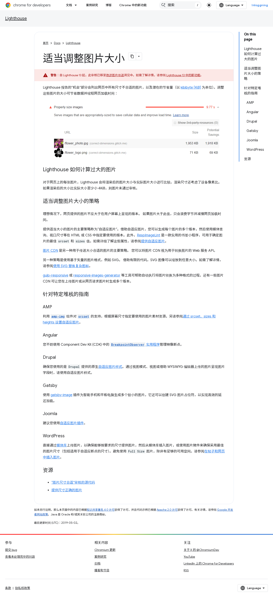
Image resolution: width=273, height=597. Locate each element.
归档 (97, 563)
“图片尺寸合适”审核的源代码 (73, 482)
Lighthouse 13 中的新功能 (183, 75)
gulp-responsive (55, 275)
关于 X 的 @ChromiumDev (201, 550)
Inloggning (260, 5)
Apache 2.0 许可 (167, 510)
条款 (8, 588)
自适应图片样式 (110, 367)
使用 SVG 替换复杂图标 (71, 266)
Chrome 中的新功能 (133, 5)
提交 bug (11, 550)
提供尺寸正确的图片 (66, 490)
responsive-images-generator (96, 275)
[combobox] (180, 5)
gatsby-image (61, 395)
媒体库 (62, 445)
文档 (69, 5)
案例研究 (92, 5)
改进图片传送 (115, 75)
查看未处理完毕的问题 (20, 557)
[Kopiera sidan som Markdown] (132, 56)
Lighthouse (16, 18)
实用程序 (135, 344)
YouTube (189, 557)
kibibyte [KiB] (191, 87)
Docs (57, 43)
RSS (186, 570)
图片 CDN (50, 251)
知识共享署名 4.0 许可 (101, 510)
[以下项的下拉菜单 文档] (77, 5)
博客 (109, 5)
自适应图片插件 (72, 423)
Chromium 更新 (105, 550)
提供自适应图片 (153, 241)
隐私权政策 (22, 588)
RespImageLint (148, 235)
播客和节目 (101, 570)
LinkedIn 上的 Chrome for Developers (209, 563)
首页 (45, 43)
